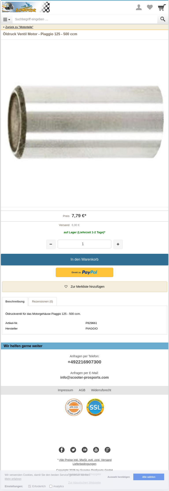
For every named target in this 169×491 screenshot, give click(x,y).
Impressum (65, 390)
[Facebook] (61, 450)
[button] (84, 272)
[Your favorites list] (150, 7)
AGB (82, 390)
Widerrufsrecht (101, 390)
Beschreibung (15, 301)
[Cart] (162, 7)
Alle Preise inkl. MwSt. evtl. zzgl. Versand (85, 459)
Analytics (58, 486)
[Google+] (107, 450)
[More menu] (139, 7)
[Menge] (84, 244)
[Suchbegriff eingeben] (85, 19)
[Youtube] (96, 450)
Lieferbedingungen (85, 463)
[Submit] (162, 19)
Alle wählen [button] (148, 477)
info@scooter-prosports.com (84, 377)
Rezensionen (42, 301)
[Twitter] (73, 450)
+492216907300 (84, 361)
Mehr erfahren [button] (13, 478)
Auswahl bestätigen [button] (119, 477)
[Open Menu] (6, 19)
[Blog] (84, 450)
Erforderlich (39, 486)
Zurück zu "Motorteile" (19, 27)
